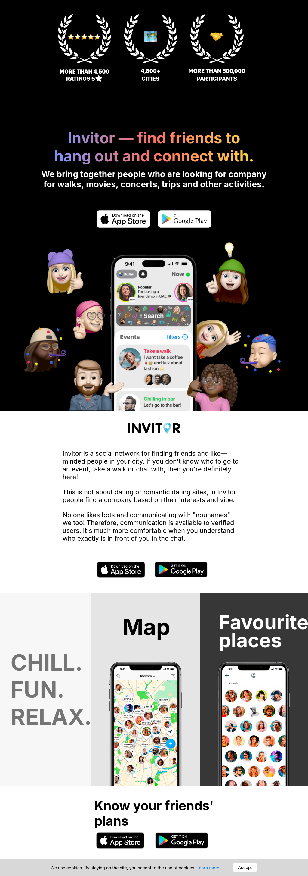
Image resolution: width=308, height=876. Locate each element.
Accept (245, 867)
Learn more (208, 867)
